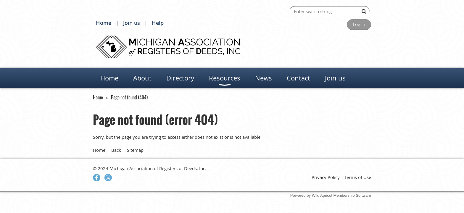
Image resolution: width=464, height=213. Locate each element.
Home (103, 22)
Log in (359, 24)
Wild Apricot (322, 195)
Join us (131, 22)
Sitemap (135, 150)
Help (158, 22)
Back (116, 150)
